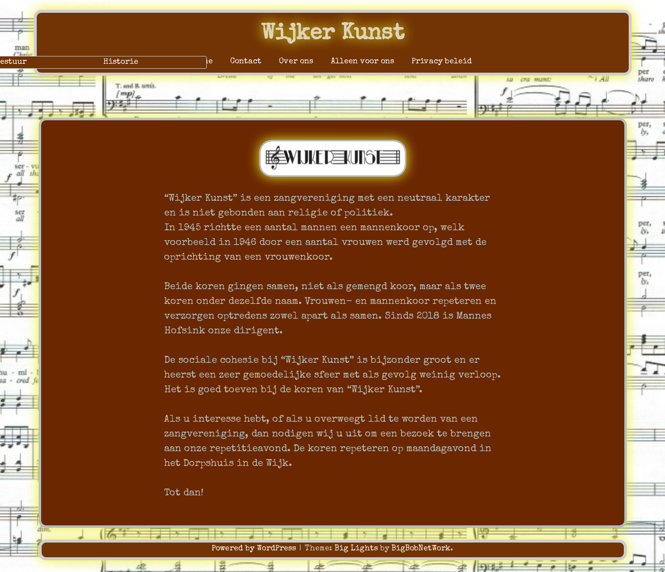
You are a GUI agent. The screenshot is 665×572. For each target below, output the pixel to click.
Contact (245, 62)
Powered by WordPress (255, 549)
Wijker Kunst (332, 34)
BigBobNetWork (421, 549)
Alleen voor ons (362, 62)
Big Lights (356, 549)
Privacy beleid (442, 62)
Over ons (296, 62)
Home (203, 62)
